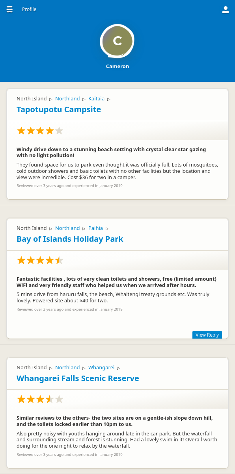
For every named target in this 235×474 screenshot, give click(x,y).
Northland (67, 98)
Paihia (95, 227)
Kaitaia (96, 98)
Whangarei (101, 367)
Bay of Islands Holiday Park (70, 238)
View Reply (207, 334)
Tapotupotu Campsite (59, 109)
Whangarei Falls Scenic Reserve (78, 378)
